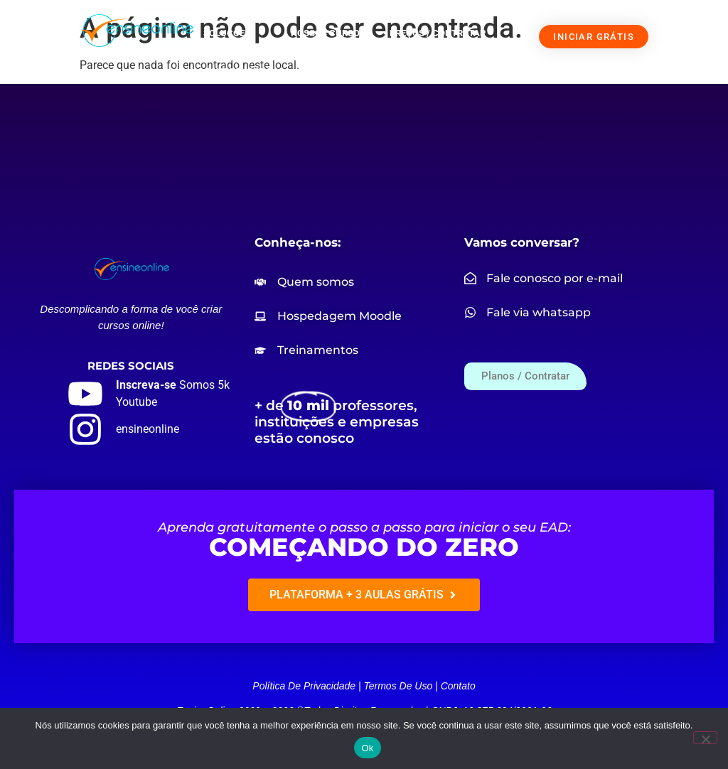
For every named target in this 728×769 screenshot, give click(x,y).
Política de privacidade (303, 686)
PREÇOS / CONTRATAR (438, 33)
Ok (367, 748)
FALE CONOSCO (238, 71)
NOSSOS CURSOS (328, 33)
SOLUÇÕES (235, 33)
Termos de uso (397, 686)
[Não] (705, 737)
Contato (458, 686)
